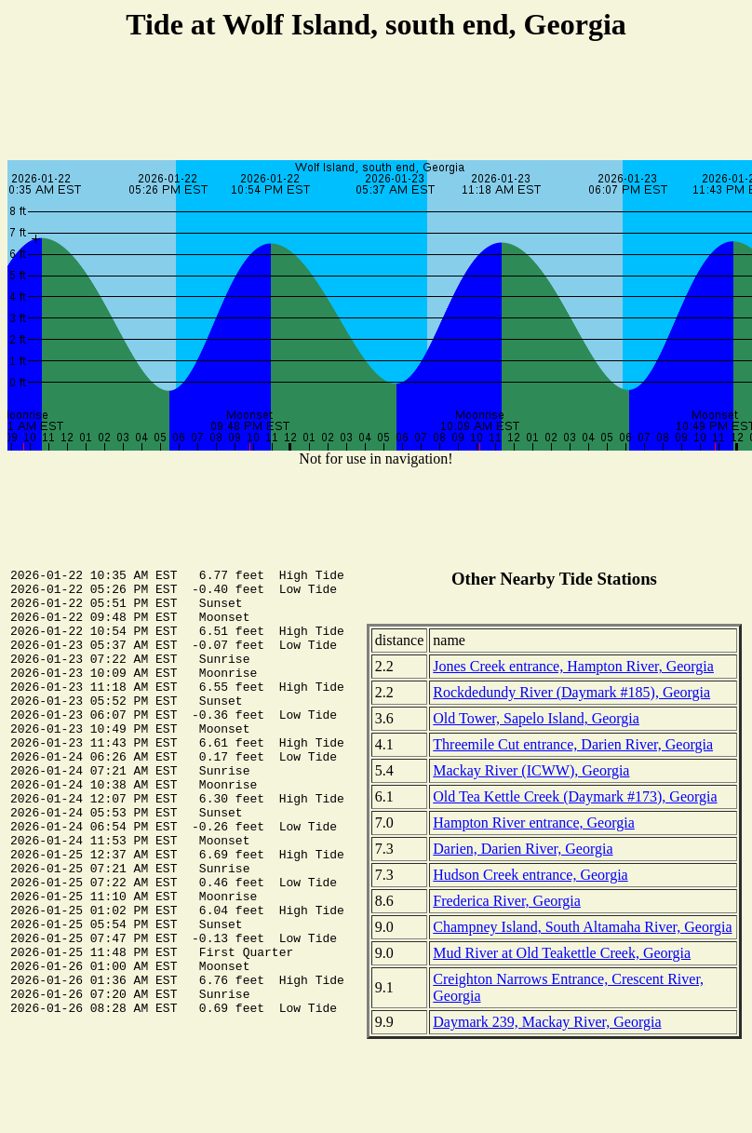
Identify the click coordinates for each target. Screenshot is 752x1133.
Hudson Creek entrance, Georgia (530, 875)
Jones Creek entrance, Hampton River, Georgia (573, 666)
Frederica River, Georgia (507, 901)
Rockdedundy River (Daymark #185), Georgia (571, 692)
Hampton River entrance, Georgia (534, 822)
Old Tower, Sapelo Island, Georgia (536, 718)
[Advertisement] (376, 103)
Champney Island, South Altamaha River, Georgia (582, 927)
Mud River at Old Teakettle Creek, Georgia (562, 953)
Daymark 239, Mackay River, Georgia (547, 1022)
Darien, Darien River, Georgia (522, 848)
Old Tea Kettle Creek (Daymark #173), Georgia (575, 796)
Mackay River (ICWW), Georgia (531, 770)
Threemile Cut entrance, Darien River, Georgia (573, 744)
